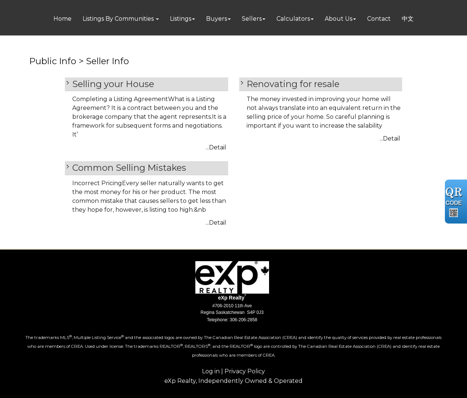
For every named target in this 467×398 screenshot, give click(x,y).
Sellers (252, 18)
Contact (379, 18)
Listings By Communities (119, 18)
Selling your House (113, 84)
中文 (408, 18)
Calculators (293, 18)
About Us (338, 18)
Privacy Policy (244, 371)
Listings (180, 18)
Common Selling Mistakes (129, 167)
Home (62, 18)
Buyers (216, 18)
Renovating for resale (293, 84)
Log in (211, 371)
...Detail (216, 147)
